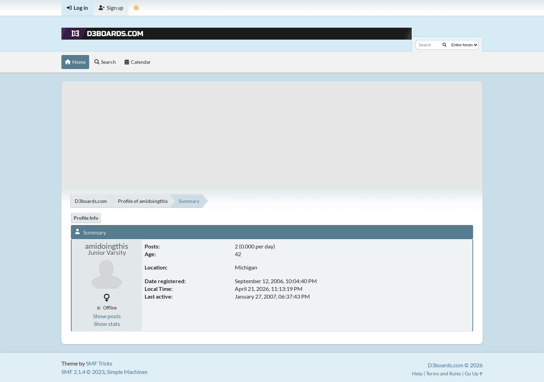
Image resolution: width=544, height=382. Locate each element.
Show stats (107, 323)
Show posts (107, 316)
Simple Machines (127, 371)
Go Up (474, 373)
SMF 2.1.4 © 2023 (83, 371)
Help (417, 373)
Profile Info (86, 218)
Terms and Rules (443, 373)
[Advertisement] (272, 130)
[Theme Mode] (136, 8)
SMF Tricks (99, 363)
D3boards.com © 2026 (455, 365)
